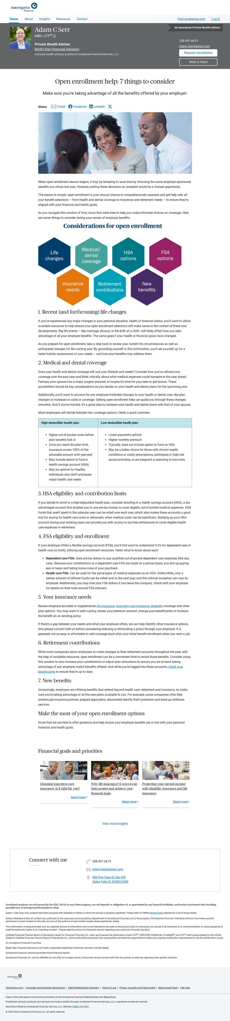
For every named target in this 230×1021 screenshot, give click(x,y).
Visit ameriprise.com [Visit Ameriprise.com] (191, 19)
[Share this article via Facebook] (77, 106)
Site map (185, 987)
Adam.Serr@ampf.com (194, 46)
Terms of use (109, 987)
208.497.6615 (188, 41)
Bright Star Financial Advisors (57, 49)
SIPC (86, 1006)
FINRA (75, 1006)
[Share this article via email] (57, 107)
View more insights (115, 824)
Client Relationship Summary (83, 987)
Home (14, 19)
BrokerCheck (156, 913)
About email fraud (167, 987)
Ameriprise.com (14, 987)
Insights (44, 19)
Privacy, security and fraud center (137, 987)
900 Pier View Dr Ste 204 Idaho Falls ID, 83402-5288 (110, 880)
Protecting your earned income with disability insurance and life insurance (164, 788)
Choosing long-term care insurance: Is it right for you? (60, 786)
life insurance (106, 606)
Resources (63, 19)
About (29, 19)
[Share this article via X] (110, 106)
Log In (216, 19)
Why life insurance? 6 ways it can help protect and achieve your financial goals (114, 788)
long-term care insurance (132, 606)
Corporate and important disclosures (45, 987)
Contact (82, 19)
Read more (78, 797)
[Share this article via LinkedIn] (97, 106)
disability (157, 606)
